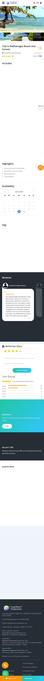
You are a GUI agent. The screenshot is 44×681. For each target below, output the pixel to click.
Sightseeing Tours (8, 671)
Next (9, 336)
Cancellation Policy (28, 671)
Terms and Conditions (29, 667)
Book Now (28, 678)
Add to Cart (11, 678)
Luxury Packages (28, 663)
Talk (7, 426)
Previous (3, 336)
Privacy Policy (26, 675)
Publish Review (22, 370)
